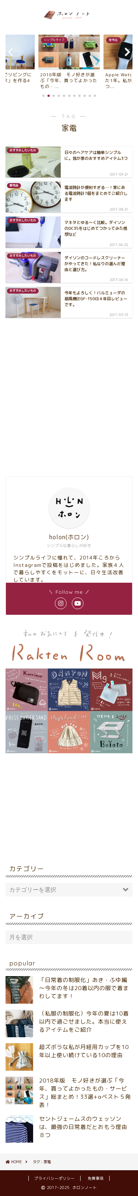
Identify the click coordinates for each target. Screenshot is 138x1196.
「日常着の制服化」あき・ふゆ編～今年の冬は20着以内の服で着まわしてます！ (84, 988)
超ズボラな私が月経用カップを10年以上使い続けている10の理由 (84, 1051)
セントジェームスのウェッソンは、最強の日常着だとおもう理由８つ (83, 1127)
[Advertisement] (69, 396)
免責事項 (96, 1178)
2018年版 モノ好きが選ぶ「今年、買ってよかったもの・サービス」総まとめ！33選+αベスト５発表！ (85, 1093)
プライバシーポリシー (54, 1178)
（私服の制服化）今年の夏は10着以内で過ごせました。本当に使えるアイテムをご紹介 (84, 1022)
